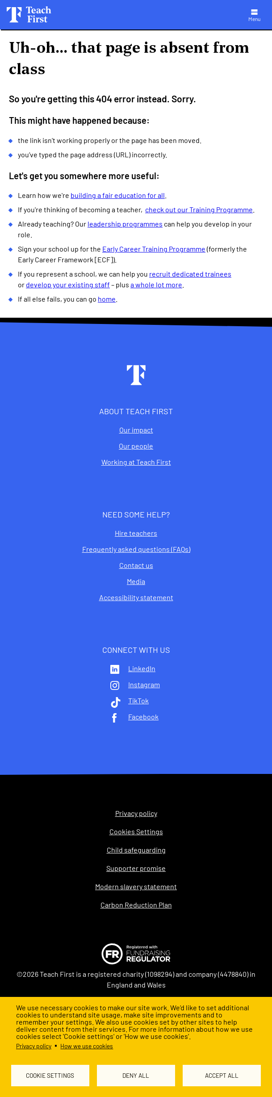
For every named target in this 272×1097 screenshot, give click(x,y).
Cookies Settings (136, 831)
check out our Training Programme (199, 209)
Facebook (143, 716)
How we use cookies (86, 1046)
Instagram (144, 684)
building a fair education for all (118, 195)
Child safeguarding (136, 849)
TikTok (138, 700)
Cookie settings (50, 1075)
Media (136, 581)
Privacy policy (33, 1046)
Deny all (135, 1075)
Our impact (136, 429)
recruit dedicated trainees (190, 273)
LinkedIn (141, 668)
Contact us (136, 565)
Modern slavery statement (136, 886)
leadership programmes (125, 223)
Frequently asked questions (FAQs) (136, 549)
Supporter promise (136, 868)
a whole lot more (156, 284)
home (107, 298)
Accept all (222, 1075)
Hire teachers (136, 533)
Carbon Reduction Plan (136, 904)
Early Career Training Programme (153, 248)
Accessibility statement (136, 597)
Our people (136, 446)
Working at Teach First (136, 462)
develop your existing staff (68, 284)
